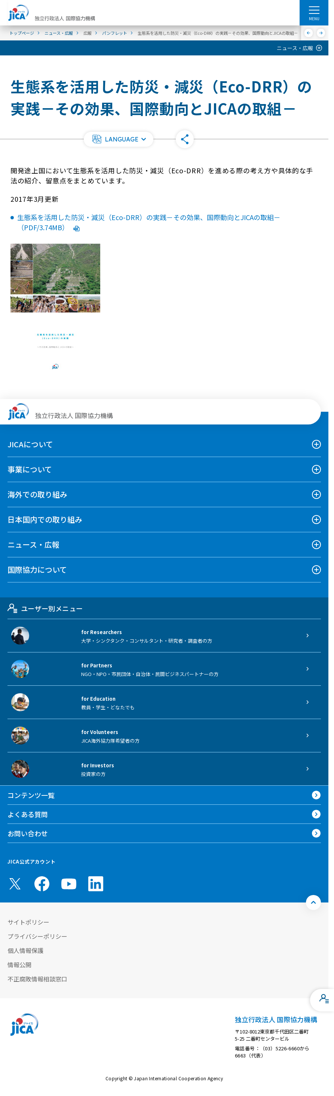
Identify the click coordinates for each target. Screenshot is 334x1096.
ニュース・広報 (295, 48)
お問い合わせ (27, 833)
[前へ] (309, 32)
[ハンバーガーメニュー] (314, 9)
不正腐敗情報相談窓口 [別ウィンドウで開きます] (37, 978)
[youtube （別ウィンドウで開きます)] (68, 883)
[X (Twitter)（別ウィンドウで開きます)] (14, 884)
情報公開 (19, 964)
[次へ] (321, 32)
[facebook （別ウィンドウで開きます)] (41, 883)
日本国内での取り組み (44, 519)
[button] (118, 139)
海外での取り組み (37, 494)
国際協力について (37, 569)
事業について (29, 469)
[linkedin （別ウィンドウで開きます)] (95, 883)
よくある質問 (27, 814)
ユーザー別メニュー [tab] (45, 608)
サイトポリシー (28, 921)
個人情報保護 (25, 950)
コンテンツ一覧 (31, 795)
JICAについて (30, 444)
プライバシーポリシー (37, 936)
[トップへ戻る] (313, 902)
